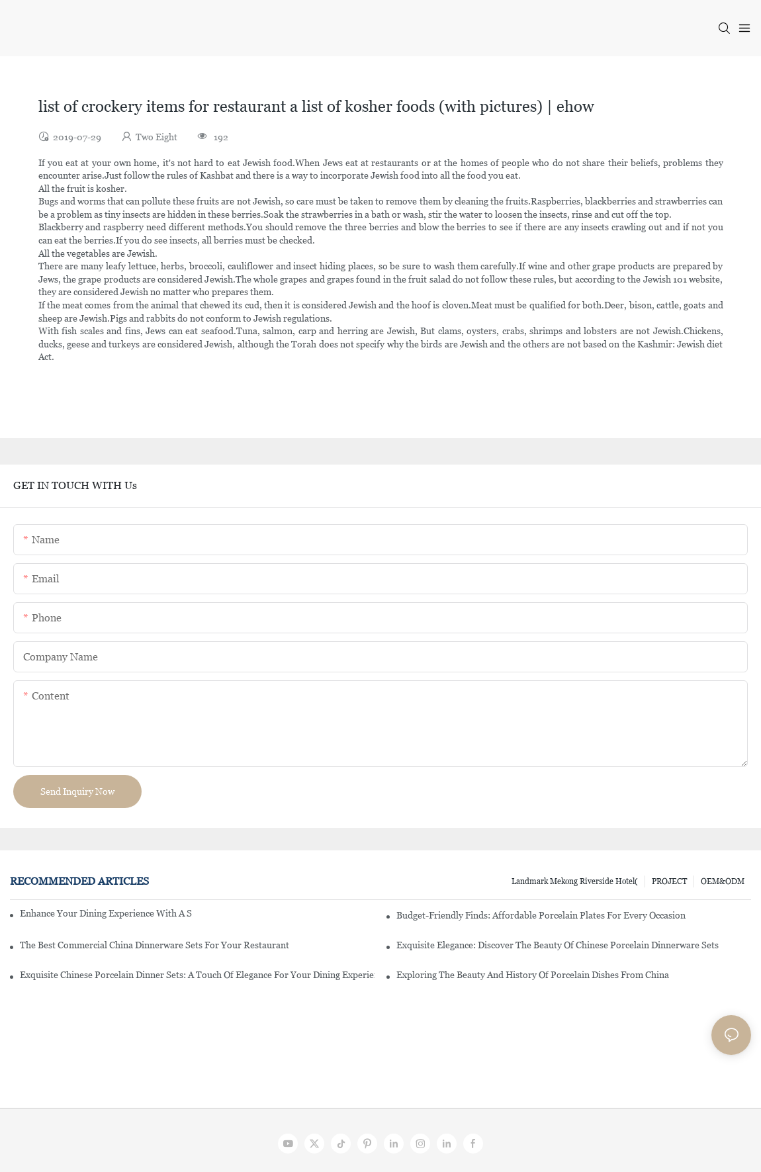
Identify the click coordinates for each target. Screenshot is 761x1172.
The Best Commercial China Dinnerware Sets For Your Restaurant (154, 945)
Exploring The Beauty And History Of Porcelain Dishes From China (532, 974)
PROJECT (669, 881)
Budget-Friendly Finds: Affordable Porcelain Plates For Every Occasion (541, 915)
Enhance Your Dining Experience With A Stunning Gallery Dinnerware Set (106, 913)
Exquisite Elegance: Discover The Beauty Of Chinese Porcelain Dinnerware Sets (557, 945)
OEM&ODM (722, 881)
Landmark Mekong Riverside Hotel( (575, 881)
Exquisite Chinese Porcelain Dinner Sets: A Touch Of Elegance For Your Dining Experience (197, 974)
